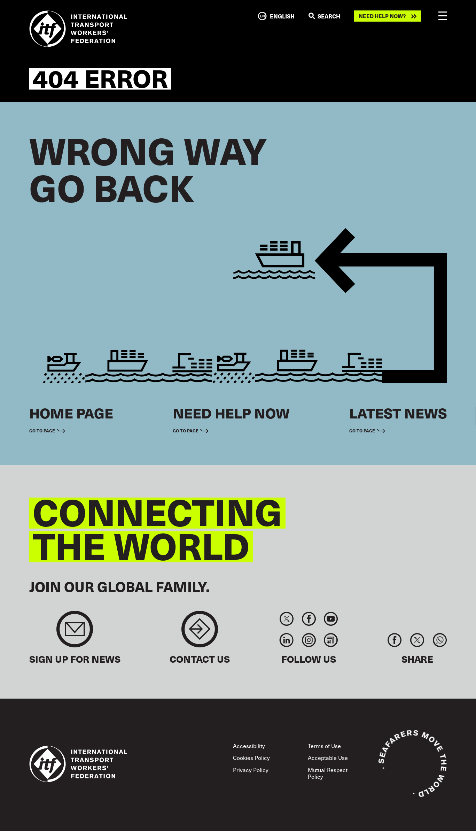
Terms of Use (324, 745)
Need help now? (382, 16)
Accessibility (249, 745)
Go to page (42, 431)
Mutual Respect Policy (328, 772)
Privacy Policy (250, 769)
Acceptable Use (328, 757)
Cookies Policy (251, 757)
